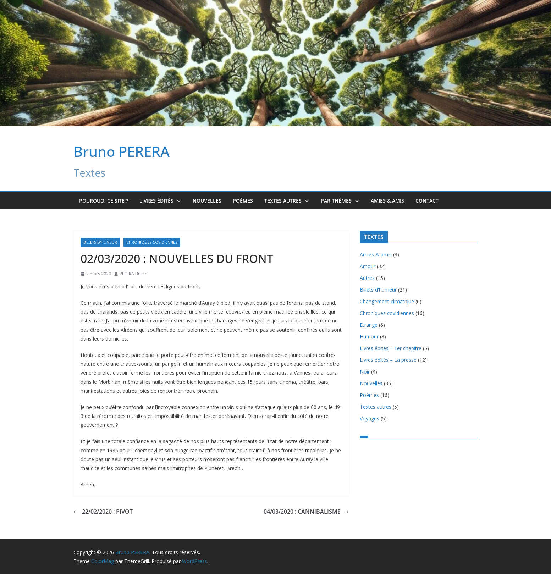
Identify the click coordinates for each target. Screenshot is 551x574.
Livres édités (156, 200)
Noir (365, 371)
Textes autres (375, 406)
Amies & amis (387, 200)
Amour (367, 266)
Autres (367, 278)
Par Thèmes (336, 200)
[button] (177, 201)
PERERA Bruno (134, 274)
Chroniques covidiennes (151, 242)
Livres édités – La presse (388, 360)
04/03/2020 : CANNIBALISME (306, 511)
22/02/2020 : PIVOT (103, 511)
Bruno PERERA (121, 151)
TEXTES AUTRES (283, 200)
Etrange (369, 324)
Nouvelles (207, 200)
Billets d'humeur (100, 242)
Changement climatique (387, 301)
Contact (427, 200)
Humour (369, 336)
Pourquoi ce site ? (103, 200)
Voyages (369, 418)
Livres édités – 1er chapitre (390, 348)
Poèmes (243, 200)
